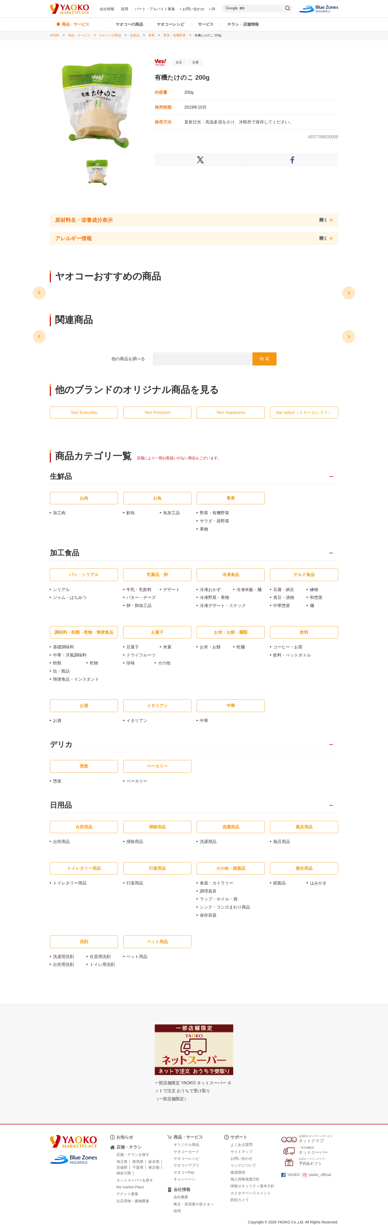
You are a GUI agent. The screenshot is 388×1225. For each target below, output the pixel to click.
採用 (124, 9)
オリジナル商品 (186, 1144)
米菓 (167, 647)
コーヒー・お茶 (288, 647)
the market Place (130, 1187)
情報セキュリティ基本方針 (252, 1186)
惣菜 (57, 781)
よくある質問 (241, 1144)
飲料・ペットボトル (292, 655)
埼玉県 (121, 1162)
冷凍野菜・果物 (214, 597)
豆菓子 (132, 647)
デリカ (61, 744)
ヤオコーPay (184, 1172)
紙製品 (279, 883)
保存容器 (208, 915)
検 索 (264, 359)
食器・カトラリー (216, 883)
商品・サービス (79, 35)
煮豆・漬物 (283, 597)
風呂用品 (281, 841)
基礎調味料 (63, 647)
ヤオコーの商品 (129, 24)
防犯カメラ (239, 1200)
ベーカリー (136, 781)
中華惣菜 (281, 605)
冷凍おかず (210, 589)
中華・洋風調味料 (70, 655)
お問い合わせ (192, 9)
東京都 (153, 1167)
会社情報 (107, 9)
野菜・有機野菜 (175, 35)
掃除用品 (134, 841)
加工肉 (59, 513)
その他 (164, 663)
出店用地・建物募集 (132, 1201)
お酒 (57, 720)
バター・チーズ (141, 597)
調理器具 (208, 891)
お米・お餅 (210, 647)
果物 (204, 529)
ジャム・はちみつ (70, 597)
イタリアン (136, 720)
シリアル (61, 589)
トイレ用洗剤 (102, 964)
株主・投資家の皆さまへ (194, 1204)
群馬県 (137, 1162)
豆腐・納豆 (283, 589)
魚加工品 (171, 513)
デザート (171, 589)
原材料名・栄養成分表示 (84, 220)
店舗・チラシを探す (132, 1154)
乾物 (94, 663)
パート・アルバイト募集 (155, 9)
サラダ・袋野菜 (214, 521)
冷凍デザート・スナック (223, 605)
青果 (151, 35)
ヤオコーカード (186, 1152)
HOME (54, 35)
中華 (204, 720)
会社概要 (181, 1197)
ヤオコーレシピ (170, 24)
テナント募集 (127, 1194)
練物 (314, 589)
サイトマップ (241, 1152)
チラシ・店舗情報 (243, 24)
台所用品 (61, 841)
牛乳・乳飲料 (139, 589)
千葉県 (137, 1167)
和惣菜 (316, 597)
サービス (206, 24)
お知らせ (124, 1137)
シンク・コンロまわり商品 (225, 907)
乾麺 (240, 647)
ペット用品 (136, 956)
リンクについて (243, 1165)
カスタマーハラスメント (250, 1193)
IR (212, 9)
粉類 (57, 663)
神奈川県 (123, 1173)
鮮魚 (130, 513)
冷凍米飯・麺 (249, 589)
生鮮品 (134, 35)
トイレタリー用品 (70, 883)
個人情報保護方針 (245, 1179)
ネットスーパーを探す (134, 1180)
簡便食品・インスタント (76, 679)
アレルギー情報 (73, 238)
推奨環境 (237, 1172)
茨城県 (121, 1167)
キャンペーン (185, 1179)
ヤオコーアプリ (186, 1165)
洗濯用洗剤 (63, 956)
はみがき (318, 883)
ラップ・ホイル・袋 (219, 899)
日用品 (61, 805)
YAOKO (290, 1175)
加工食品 (64, 553)
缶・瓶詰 (61, 671)
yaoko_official (317, 1175)
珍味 (130, 663)
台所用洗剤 (63, 964)
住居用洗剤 (100, 956)
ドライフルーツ (141, 655)
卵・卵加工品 (139, 605)
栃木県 (153, 1162)
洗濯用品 (208, 841)
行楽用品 (134, 883)
